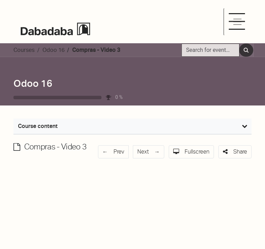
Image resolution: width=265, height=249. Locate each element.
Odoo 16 (32, 83)
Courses (24, 50)
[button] (113, 151)
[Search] (246, 50)
